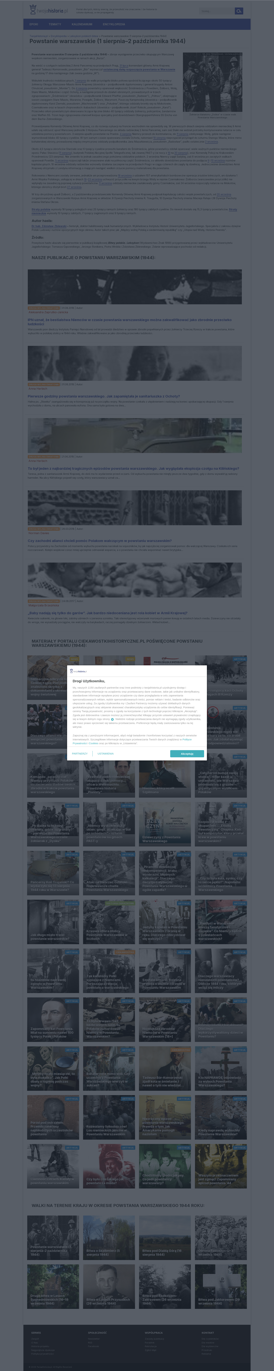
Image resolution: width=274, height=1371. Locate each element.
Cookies (93, 743)
